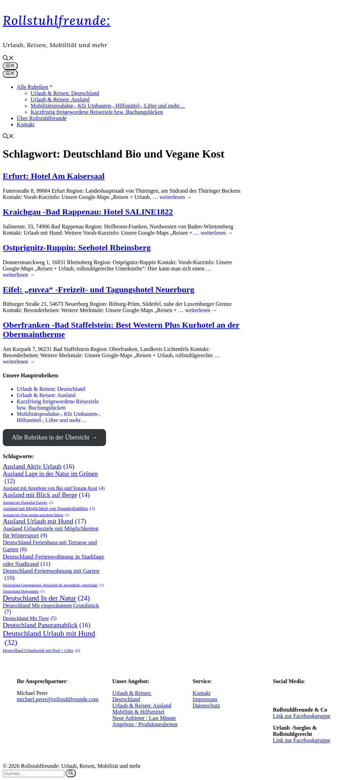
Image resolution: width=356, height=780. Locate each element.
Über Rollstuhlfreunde (42, 118)
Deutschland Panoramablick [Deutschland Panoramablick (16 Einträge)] (46, 625)
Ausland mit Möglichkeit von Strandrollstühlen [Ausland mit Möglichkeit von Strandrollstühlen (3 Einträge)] (49, 508)
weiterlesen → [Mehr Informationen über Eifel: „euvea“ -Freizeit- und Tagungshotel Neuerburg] (201, 310)
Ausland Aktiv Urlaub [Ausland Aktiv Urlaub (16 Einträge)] (38, 466)
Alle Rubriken (35, 87)
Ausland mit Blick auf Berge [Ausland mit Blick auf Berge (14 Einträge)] (46, 495)
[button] (8, 59)
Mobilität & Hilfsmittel (138, 712)
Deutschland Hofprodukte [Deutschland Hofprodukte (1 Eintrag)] (23, 591)
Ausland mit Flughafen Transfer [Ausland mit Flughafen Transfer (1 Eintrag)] (28, 502)
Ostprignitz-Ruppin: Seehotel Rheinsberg (77, 247)
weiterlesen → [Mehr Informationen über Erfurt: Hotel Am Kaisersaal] (176, 197)
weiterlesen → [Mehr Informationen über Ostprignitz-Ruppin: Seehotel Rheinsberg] (19, 275)
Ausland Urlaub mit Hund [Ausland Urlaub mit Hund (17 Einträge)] (44, 521)
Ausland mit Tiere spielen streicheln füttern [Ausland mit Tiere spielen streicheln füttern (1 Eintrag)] (36, 515)
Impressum (205, 699)
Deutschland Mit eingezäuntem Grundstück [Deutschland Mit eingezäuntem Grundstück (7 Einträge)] (51, 609)
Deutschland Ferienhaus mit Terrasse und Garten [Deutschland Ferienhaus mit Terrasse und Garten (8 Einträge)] (50, 546)
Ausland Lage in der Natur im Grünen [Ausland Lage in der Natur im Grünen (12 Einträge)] (50, 477)
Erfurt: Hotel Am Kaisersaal (54, 176)
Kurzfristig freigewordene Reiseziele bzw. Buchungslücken (97, 112)
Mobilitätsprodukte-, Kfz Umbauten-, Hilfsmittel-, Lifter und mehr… (108, 106)
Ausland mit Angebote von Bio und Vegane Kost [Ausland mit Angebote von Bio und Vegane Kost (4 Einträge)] (54, 488)
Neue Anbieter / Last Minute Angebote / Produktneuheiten (145, 721)
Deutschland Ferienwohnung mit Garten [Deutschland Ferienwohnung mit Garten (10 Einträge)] (51, 574)
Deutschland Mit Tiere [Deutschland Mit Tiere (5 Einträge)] (30, 618)
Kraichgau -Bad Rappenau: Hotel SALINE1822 (88, 211)
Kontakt (26, 124)
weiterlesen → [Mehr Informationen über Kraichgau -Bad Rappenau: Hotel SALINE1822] (217, 233)
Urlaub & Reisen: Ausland (60, 99)
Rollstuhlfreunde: (57, 20)
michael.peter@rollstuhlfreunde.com (57, 699)
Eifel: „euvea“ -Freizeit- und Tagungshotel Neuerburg (98, 289)
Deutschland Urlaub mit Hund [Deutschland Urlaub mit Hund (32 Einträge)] (49, 638)
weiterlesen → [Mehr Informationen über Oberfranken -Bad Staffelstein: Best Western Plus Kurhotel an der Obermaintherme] (19, 361)
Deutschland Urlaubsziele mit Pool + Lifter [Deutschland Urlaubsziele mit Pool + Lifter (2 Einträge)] (41, 650)
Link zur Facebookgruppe (301, 716)
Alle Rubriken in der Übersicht (50, 437)
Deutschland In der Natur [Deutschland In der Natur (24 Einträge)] (46, 598)
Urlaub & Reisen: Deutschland (65, 93)
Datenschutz (206, 705)
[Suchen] (71, 773)
